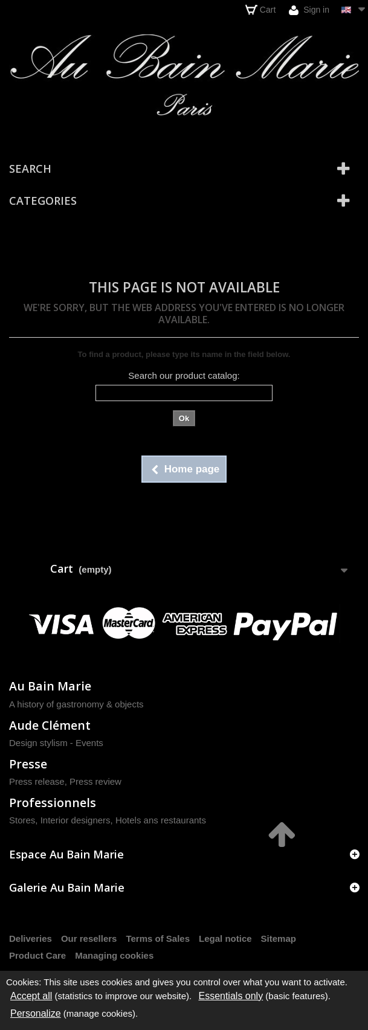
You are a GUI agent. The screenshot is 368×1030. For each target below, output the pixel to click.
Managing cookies (114, 955)
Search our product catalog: (183, 375)
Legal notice (225, 938)
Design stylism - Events (56, 743)
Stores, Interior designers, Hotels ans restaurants (107, 820)
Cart (260, 10)
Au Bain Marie (50, 686)
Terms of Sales (158, 938)
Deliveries (30, 938)
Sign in (309, 10)
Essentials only (230, 996)
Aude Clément (50, 725)
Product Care (37, 955)
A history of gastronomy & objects (76, 704)
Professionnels (52, 802)
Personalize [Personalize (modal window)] (35, 1013)
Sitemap (278, 938)
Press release (37, 781)
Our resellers (89, 938)
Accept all (31, 996)
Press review (95, 781)
